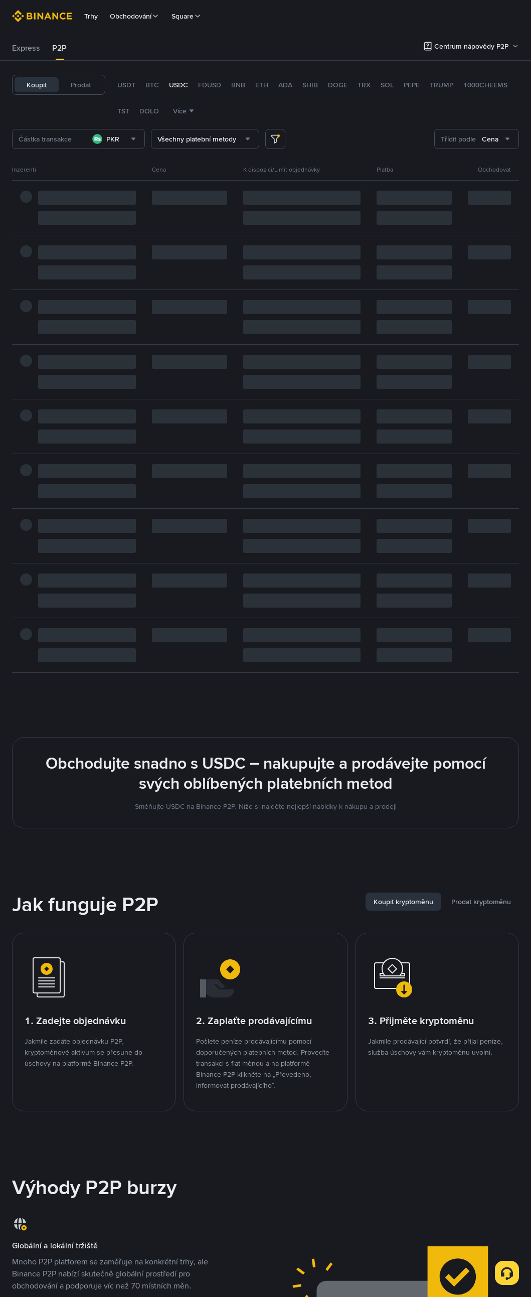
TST (123, 110)
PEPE (412, 84)
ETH (261, 84)
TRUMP (441, 84)
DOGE (337, 84)
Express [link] (26, 48)
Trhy (91, 16)
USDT (126, 84)
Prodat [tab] (81, 84)
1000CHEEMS (485, 84)
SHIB (310, 84)
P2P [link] (59, 48)
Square (186, 16)
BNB (238, 84)
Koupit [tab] (37, 84)
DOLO (149, 110)
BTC (152, 84)
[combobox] (115, 139)
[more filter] (275, 139)
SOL (387, 84)
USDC (178, 84)
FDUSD (209, 84)
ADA (285, 84)
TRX (364, 84)
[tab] (26, 48)
